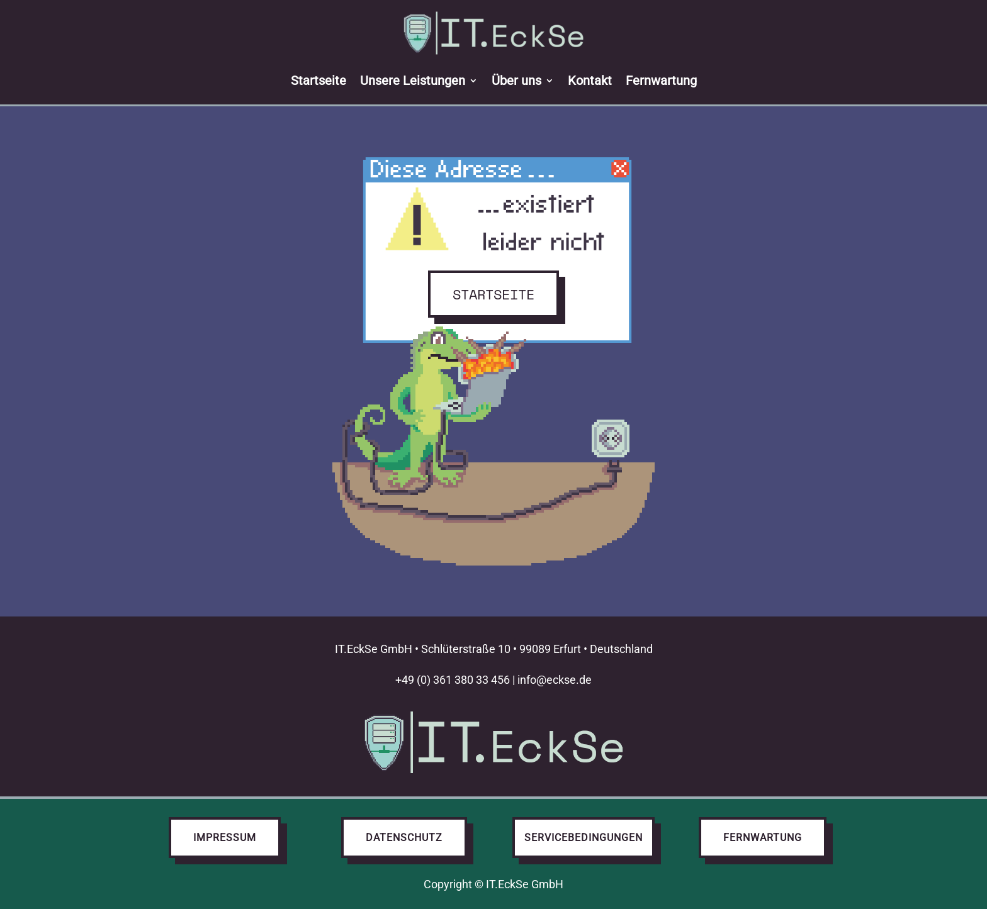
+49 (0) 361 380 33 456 (452, 679)
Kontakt (590, 80)
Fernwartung (661, 80)
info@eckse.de (554, 679)
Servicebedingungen (583, 838)
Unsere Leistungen (412, 80)
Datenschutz (404, 838)
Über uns (516, 80)
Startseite (318, 80)
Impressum (224, 838)
